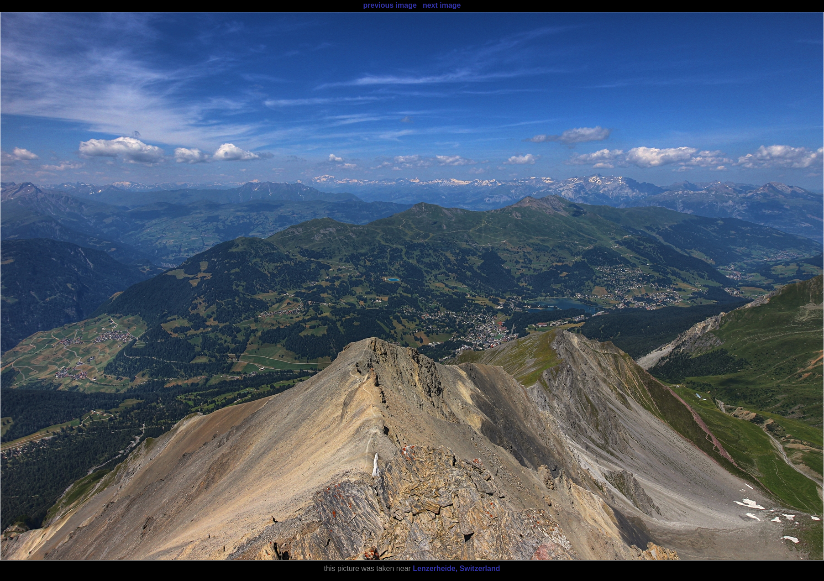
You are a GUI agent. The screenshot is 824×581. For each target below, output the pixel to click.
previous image (389, 5)
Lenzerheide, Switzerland (456, 568)
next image (442, 5)
